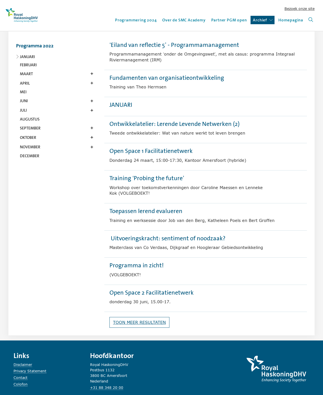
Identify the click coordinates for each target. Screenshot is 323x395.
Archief (263, 20)
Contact (21, 377)
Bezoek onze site (299, 8)
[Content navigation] (55, 99)
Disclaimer (23, 364)
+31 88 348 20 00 (106, 387)
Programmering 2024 (136, 20)
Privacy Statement (30, 371)
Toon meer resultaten (139, 322)
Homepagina (290, 20)
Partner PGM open (229, 20)
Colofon (21, 384)
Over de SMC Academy (183, 20)
